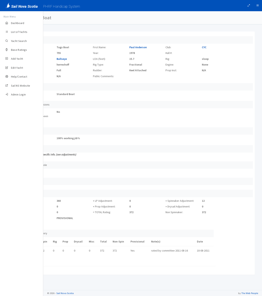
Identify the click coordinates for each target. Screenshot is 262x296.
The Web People (249, 293)
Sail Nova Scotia (65, 293)
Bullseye (88, 59)
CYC (209, 47)
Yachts (53, 17)
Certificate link (60, 261)
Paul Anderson (154, 47)
